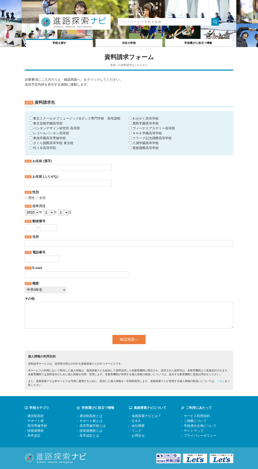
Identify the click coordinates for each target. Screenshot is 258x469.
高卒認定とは (89, 435)
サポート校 (35, 421)
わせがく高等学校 (144, 118)
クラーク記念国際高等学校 (150, 138)
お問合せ (138, 435)
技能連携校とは (91, 430)
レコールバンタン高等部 (49, 133)
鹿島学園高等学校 (144, 123)
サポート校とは (91, 421)
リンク (136, 430)
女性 (41, 198)
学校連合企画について (200, 425)
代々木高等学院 (43, 148)
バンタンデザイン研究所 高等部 (55, 128)
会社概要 (138, 425)
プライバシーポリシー (200, 435)
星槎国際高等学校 (144, 148)
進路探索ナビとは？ (146, 416)
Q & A (136, 421)
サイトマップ (193, 430)
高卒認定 (33, 435)
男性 (30, 198)
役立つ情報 (198, 42)
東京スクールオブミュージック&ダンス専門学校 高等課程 (75, 118)
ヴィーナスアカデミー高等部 (152, 128)
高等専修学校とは (93, 425)
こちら (221, 381)
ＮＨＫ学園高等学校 (145, 133)
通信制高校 (35, 416)
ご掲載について (195, 421)
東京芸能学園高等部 (46, 123)
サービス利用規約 (197, 416)
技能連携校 (35, 430)
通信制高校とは (91, 416)
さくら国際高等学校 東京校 (51, 143)
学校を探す (59, 42)
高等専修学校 (37, 425)
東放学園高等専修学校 (48, 138)
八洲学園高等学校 (144, 143)
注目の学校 (129, 42)
